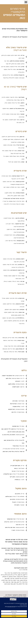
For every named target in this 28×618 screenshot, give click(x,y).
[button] (26, 2)
